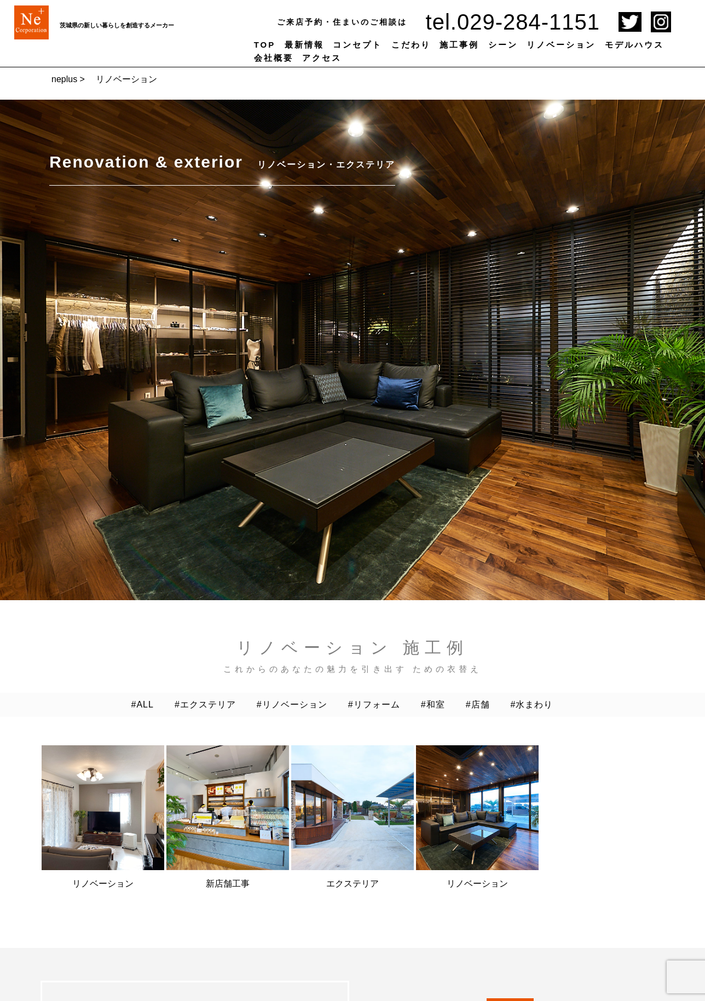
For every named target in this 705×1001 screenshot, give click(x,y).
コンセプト (357, 44)
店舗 (480, 704)
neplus (64, 79)
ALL (144, 704)
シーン (503, 44)
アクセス (322, 57)
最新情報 (304, 44)
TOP (265, 44)
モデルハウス (634, 44)
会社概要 (273, 57)
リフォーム (377, 704)
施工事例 (459, 44)
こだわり (411, 44)
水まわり (534, 704)
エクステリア (208, 704)
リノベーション (561, 44)
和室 (435, 704)
